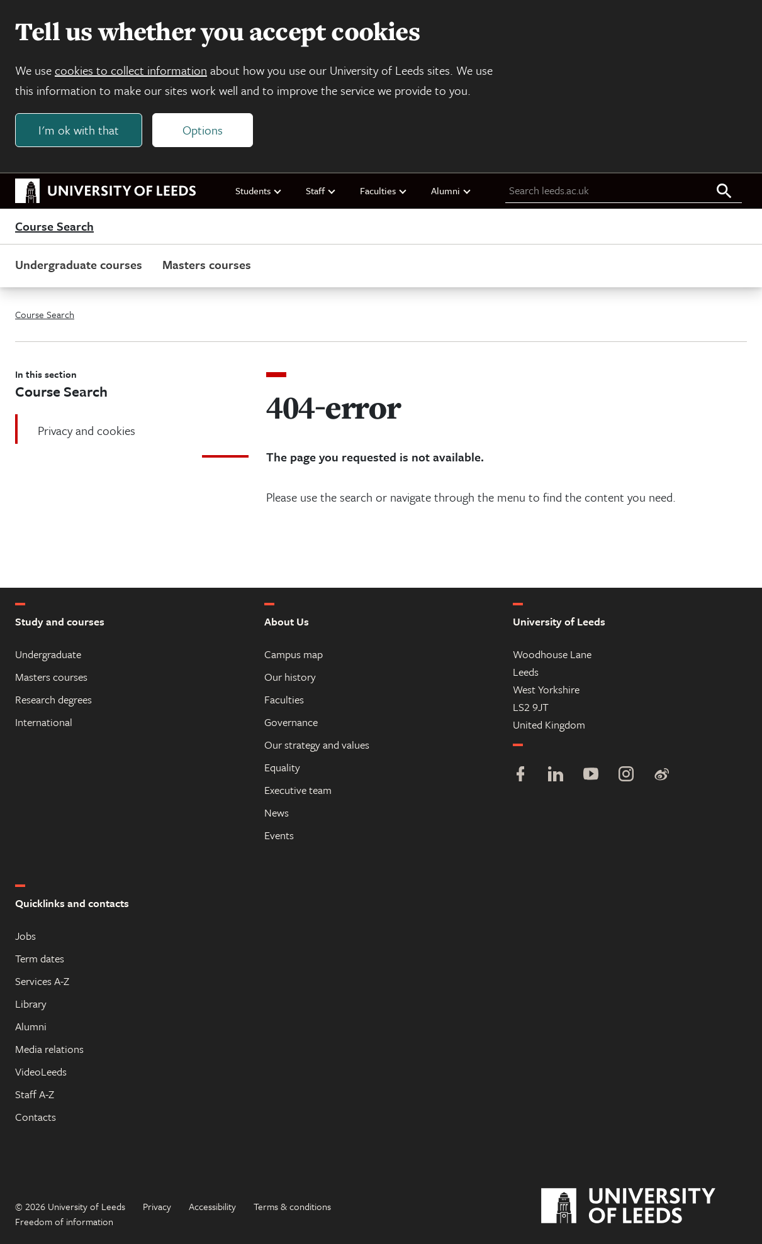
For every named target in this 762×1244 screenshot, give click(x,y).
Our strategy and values (316, 744)
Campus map (293, 654)
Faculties (384, 190)
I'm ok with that (78, 129)
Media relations (49, 1049)
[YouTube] (591, 775)
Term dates (39, 958)
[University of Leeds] (644, 1206)
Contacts (35, 1117)
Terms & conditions (292, 1206)
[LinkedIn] (556, 775)
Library (31, 1003)
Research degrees (53, 699)
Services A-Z (42, 981)
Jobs (25, 936)
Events (279, 835)
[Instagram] (626, 775)
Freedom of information (64, 1221)
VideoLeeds (41, 1071)
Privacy (157, 1206)
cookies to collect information (131, 70)
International (43, 722)
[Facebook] (520, 775)
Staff (321, 190)
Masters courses (206, 264)
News (276, 812)
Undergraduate (48, 654)
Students (259, 190)
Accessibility (212, 1206)
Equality (282, 767)
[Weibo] (661, 775)
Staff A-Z (34, 1094)
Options (202, 129)
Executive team (298, 790)
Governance (291, 722)
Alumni (451, 190)
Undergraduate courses (78, 264)
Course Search (54, 226)
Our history (290, 677)
